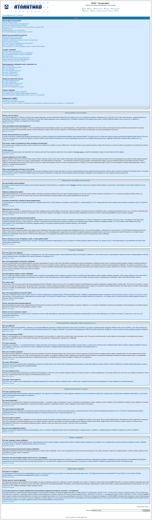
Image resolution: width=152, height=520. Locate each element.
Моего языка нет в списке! (10, 41)
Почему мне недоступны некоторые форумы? (15, 59)
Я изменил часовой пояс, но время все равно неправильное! (20, 40)
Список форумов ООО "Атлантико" (13, 15)
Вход (117, 11)
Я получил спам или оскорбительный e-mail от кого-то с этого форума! (23, 95)
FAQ (84, 8)
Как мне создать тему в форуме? (12, 51)
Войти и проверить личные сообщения (101, 11)
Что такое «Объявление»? (10, 72)
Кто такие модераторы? (9, 82)
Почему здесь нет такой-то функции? (13, 101)
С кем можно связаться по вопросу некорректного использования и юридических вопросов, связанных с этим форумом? (38, 103)
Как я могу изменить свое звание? (12, 44)
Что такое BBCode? (8, 66)
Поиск (89, 8)
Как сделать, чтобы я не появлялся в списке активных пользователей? (23, 27)
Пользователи (98, 8)
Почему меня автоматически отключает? (14, 25)
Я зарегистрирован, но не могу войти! (13, 30)
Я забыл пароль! (7, 28)
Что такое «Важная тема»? (10, 74)
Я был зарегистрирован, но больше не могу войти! (17, 32)
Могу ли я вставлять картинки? (11, 70)
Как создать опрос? (8, 56)
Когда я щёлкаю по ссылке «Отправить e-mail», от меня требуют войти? (23, 46)
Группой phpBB (58, 473)
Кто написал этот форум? (9, 100)
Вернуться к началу (8, 122)
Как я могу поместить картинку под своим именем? (17, 43)
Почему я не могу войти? (9, 22)
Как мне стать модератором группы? (13, 87)
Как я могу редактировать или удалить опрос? (16, 57)
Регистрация (115, 8)
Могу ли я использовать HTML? (12, 67)
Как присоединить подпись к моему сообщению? (17, 54)
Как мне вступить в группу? (10, 85)
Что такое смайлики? (8, 69)
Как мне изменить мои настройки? (12, 37)
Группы (107, 8)
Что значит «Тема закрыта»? (10, 75)
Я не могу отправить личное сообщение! (14, 91)
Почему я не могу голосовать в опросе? (14, 61)
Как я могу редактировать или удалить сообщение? (17, 53)
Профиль (86, 11)
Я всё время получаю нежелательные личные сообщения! (19, 93)
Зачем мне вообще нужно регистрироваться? (15, 24)
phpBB (72, 517)
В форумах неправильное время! (12, 38)
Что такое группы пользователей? (12, 83)
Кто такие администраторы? (10, 80)
